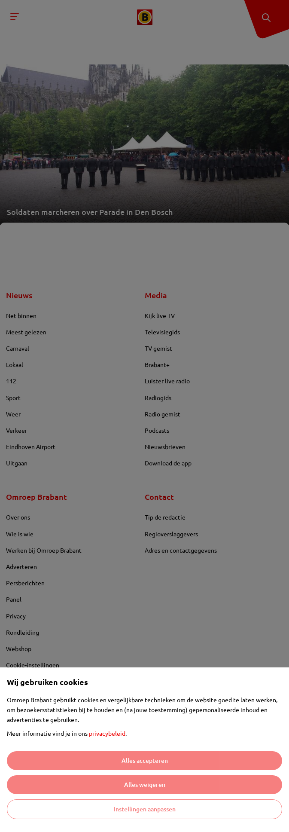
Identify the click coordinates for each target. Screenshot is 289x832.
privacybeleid (107, 733)
